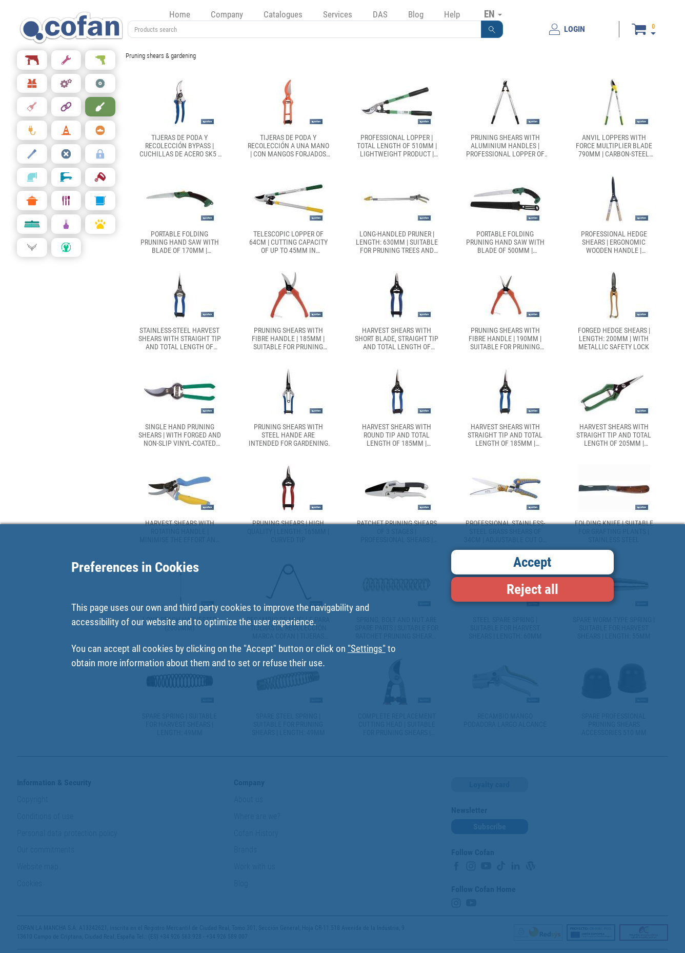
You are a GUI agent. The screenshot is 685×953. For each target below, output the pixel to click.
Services (337, 14)
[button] (492, 29)
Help (452, 14)
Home (179, 14)
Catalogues (283, 14)
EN (493, 13)
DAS (380, 14)
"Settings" (367, 648)
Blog (416, 14)
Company (227, 14)
